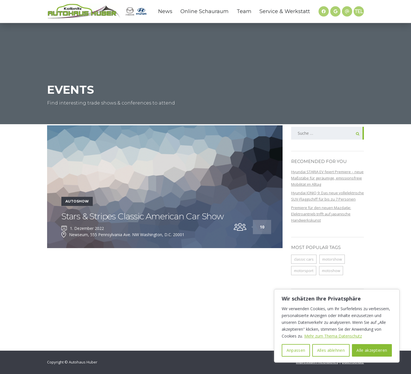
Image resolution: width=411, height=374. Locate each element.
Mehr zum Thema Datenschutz (333, 336)
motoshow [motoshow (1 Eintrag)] (331, 270)
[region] (337, 326)
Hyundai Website (141, 11)
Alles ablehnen (331, 350)
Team (244, 11)
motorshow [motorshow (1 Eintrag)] (332, 259)
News (165, 11)
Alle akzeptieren (371, 350)
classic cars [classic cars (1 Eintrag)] (304, 259)
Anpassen (296, 350)
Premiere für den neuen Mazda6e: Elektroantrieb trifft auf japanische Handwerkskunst (321, 214)
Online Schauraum (204, 11)
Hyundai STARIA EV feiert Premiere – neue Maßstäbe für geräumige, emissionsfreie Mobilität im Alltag (327, 178)
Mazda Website (130, 11)
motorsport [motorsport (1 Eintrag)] (303, 270)
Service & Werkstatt (284, 11)
